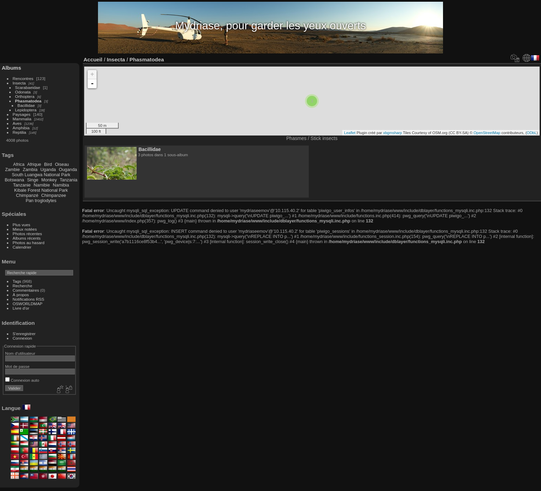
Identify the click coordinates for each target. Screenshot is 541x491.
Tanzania (68, 179)
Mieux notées (25, 229)
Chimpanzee (53, 195)
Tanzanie (22, 185)
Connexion (22, 338)
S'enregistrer (24, 333)
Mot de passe (17, 366)
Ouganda (68, 169)
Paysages (22, 114)
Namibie (42, 185)
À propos (21, 294)
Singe (32, 179)
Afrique (34, 164)
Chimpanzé (27, 195)
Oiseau (62, 164)
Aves (17, 123)
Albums (11, 68)
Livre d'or (21, 308)
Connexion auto (22, 380)
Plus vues (21, 224)
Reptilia (19, 132)
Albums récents (27, 238)
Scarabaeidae (27, 87)
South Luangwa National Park (41, 174)
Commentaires (26, 290)
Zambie (12, 169)
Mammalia (22, 119)
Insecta (19, 83)
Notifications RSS (29, 299)
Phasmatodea (28, 101)
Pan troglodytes (41, 200)
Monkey (49, 179)
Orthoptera (25, 96)
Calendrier (22, 247)
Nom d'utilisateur (20, 353)
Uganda (48, 169)
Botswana (14, 179)
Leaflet (349, 133)
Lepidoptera (26, 110)
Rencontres (23, 78)
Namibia (61, 185)
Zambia (30, 169)
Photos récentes (27, 233)
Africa (18, 164)
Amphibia (21, 128)
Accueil (92, 59)
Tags (17, 281)
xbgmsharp (392, 133)
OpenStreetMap (487, 133)
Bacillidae (26, 105)
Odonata (23, 92)
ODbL (532, 133)
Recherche (22, 285)
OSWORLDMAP (27, 303)
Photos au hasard (29, 242)
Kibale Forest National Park (41, 190)
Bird (48, 164)
